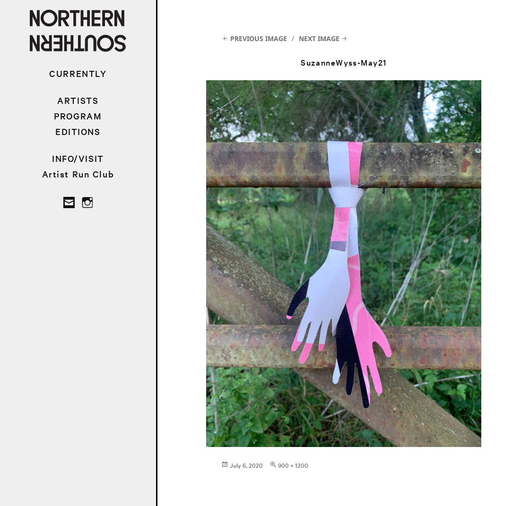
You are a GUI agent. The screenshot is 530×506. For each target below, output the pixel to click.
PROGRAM (78, 116)
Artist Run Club (78, 174)
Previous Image (258, 38)
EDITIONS (78, 131)
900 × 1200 (293, 465)
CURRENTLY (77, 73)
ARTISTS (77, 100)
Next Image (319, 38)
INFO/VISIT (78, 158)
